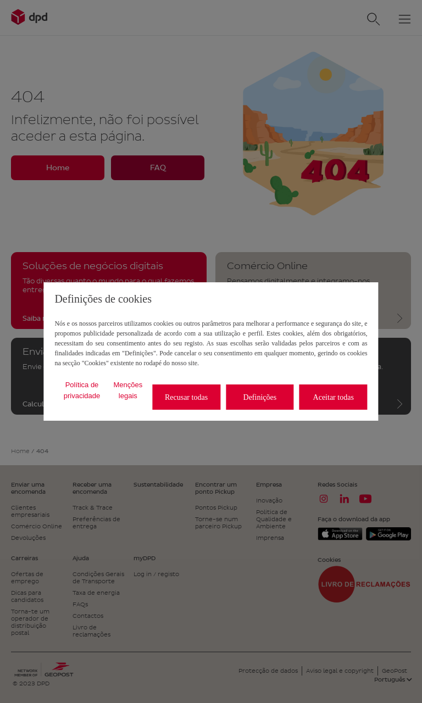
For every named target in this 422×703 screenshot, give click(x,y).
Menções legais (127, 390)
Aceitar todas (333, 397)
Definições (260, 397)
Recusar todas (186, 397)
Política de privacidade (82, 390)
